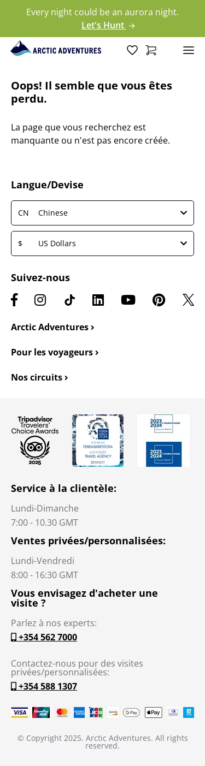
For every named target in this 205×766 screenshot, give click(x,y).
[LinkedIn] (98, 299)
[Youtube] (128, 299)
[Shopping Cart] (150, 50)
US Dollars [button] (102, 243)
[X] (188, 299)
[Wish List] (132, 50)
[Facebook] (14, 299)
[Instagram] (40, 299)
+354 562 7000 (44, 637)
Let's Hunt (108, 25)
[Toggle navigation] (188, 50)
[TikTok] (69, 299)
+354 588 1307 (44, 686)
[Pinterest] (159, 299)
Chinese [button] (102, 212)
